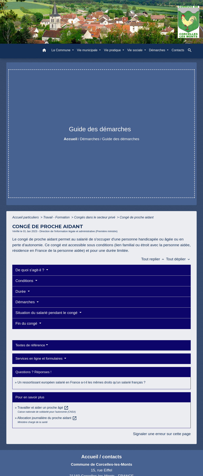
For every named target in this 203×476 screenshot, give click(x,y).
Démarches (89, 139)
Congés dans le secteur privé (95, 217)
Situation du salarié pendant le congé (47, 313)
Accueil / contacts (101, 456)
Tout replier (153, 259)
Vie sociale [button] (135, 50)
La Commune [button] (61, 50)
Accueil (70, 139)
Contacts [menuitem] (178, 50)
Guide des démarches (120, 139)
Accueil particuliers (26, 217)
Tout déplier (178, 259)
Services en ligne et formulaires (39, 358)
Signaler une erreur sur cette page (162, 434)
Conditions (24, 281)
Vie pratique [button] (113, 50)
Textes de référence (30, 345)
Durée (21, 291)
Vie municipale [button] (87, 50)
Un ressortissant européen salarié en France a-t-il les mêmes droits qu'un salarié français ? (81, 382)
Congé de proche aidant (137, 217)
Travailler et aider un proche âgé (43, 407)
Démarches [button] (157, 50)
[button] (44, 51)
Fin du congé (26, 323)
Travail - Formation (57, 217)
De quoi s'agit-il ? (30, 270)
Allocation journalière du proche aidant (47, 418)
